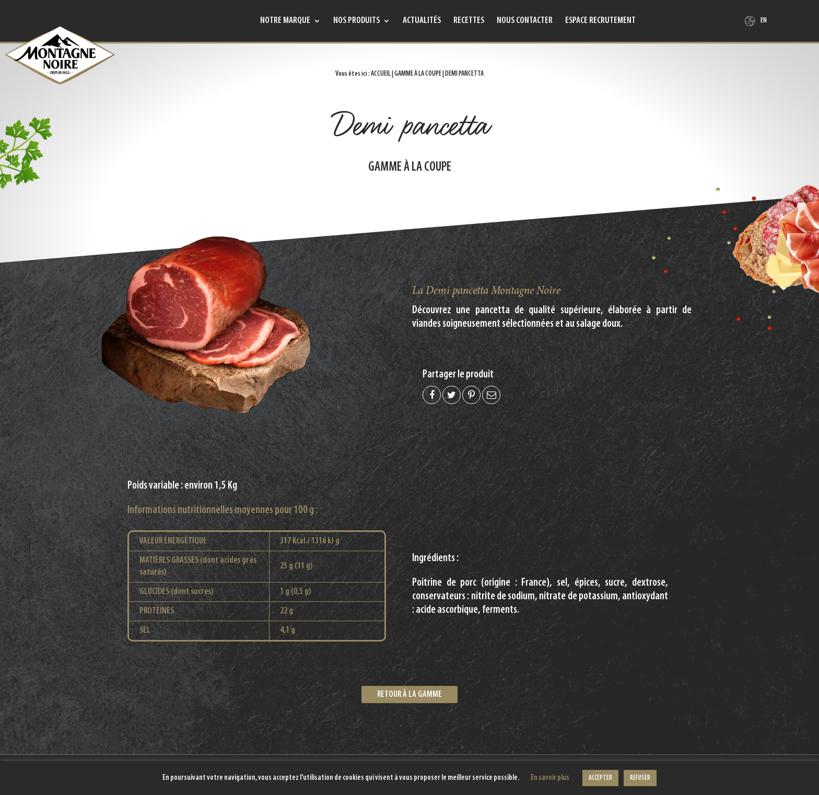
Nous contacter (525, 21)
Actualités (422, 21)
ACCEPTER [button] (600, 778)
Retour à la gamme (409, 694)
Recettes (468, 21)
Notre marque (285, 21)
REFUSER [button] (640, 778)
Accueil (381, 74)
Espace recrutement (600, 21)
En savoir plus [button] (550, 778)
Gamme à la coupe (417, 74)
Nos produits (356, 21)
